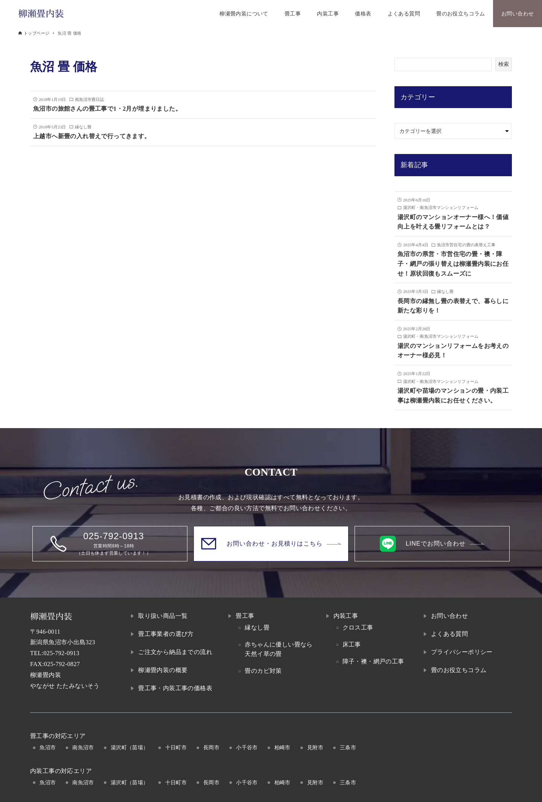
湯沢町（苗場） (130, 747)
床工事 (352, 644)
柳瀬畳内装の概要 (162, 670)
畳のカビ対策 (263, 671)
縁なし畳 (257, 627)
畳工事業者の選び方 (166, 634)
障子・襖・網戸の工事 (373, 661)
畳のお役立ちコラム (459, 670)
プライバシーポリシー (462, 652)
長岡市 (211, 747)
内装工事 (345, 616)
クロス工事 (358, 627)
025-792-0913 (61, 653)
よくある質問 (449, 634)
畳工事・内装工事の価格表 (175, 688)
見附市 (315, 747)
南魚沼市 (83, 747)
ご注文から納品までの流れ (175, 652)
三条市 (348, 747)
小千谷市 (247, 747)
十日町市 (176, 747)
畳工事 (245, 616)
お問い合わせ (449, 616)
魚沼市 (48, 747)
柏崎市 (282, 747)
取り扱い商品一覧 (162, 616)
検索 (503, 64)
